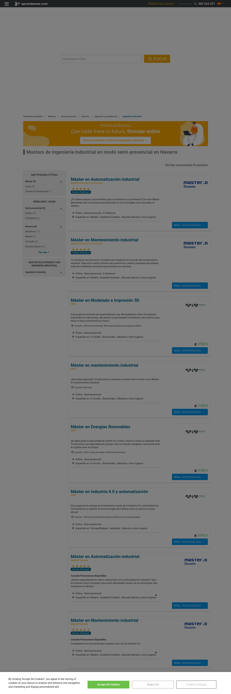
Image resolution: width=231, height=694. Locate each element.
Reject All (153, 684)
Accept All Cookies (108, 684)
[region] (115, 683)
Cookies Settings (196, 684)
